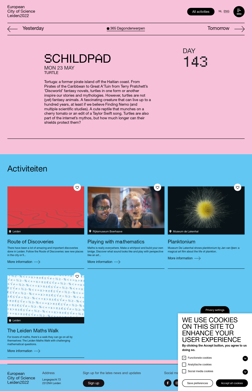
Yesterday (25, 29)
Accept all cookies (232, 383)
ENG (226, 11)
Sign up (93, 383)
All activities (200, 12)
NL (220, 11)
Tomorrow (226, 29)
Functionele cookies (200, 358)
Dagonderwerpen (126, 29)
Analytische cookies (200, 365)
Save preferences (197, 383)
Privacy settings (215, 310)
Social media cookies (200, 371)
